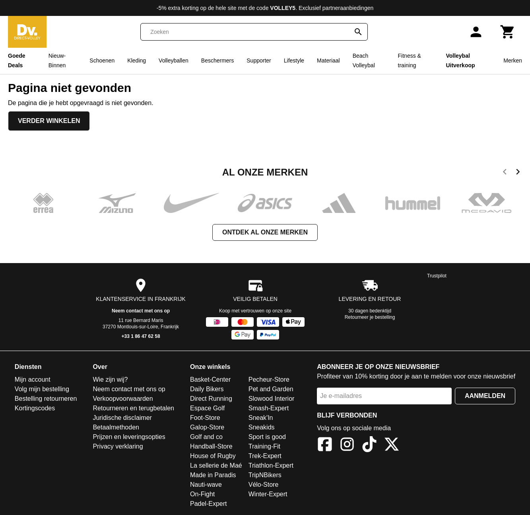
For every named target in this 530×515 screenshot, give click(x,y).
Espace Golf (207, 408)
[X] (392, 445)
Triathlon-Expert (270, 465)
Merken (512, 60)
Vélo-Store (263, 484)
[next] (518, 173)
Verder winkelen (49, 120)
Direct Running (211, 398)
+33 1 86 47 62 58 (141, 336)
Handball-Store (211, 446)
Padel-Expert (208, 503)
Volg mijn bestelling (42, 389)
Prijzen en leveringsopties (129, 436)
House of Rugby (213, 456)
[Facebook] (325, 445)
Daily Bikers (206, 389)
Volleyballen (173, 60)
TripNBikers (265, 475)
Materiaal (328, 60)
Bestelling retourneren (46, 398)
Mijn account (32, 379)
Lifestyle (294, 60)
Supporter (259, 60)
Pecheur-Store (268, 379)
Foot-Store (205, 417)
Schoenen (102, 60)
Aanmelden (485, 395)
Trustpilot (437, 276)
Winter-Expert (267, 494)
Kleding (136, 60)
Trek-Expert (265, 456)
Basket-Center (210, 379)
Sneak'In (260, 417)
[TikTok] (369, 445)
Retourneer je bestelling (370, 317)
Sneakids (261, 427)
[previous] (505, 173)
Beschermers (217, 60)
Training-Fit (264, 446)
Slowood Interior (271, 398)
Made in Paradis (213, 475)
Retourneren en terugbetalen (133, 408)
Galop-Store (207, 427)
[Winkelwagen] (508, 32)
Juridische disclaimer (122, 417)
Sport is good (267, 436)
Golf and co (206, 436)
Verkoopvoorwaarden (123, 398)
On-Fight (202, 494)
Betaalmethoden (116, 427)
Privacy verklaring (118, 446)
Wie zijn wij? (110, 379)
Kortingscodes (35, 408)
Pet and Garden (270, 389)
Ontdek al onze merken (265, 232)
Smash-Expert (268, 408)
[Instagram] (347, 445)
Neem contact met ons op (141, 311)
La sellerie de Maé (216, 465)
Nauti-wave (206, 484)
